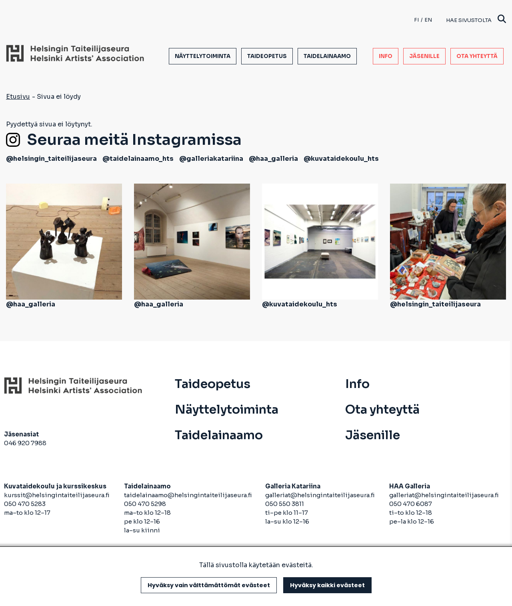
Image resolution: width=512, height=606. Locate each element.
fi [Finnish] (416, 19)
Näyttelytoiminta (202, 56)
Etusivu (18, 96)
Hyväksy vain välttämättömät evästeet (209, 585)
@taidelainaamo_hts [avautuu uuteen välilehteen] (138, 158)
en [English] (428, 19)
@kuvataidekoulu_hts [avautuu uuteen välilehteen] (341, 158)
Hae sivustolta (476, 20)
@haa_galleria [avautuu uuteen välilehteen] (273, 158)
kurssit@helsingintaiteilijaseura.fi (57, 495)
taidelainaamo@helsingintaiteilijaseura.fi (188, 495)
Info (385, 56)
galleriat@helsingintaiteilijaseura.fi (320, 495)
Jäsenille (424, 56)
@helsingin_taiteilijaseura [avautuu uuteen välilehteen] (51, 158)
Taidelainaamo (327, 56)
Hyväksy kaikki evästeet (327, 585)
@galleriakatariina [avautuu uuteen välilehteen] (211, 158)
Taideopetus (267, 56)
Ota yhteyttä (477, 56)
